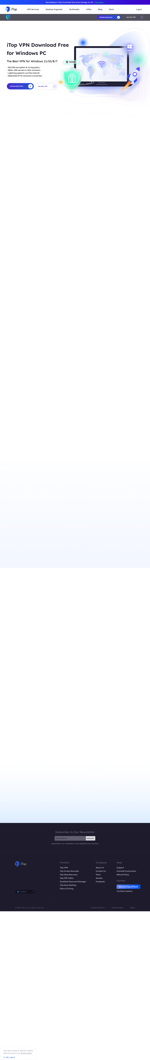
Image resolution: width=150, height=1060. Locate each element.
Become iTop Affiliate (128, 887)
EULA (132, 908)
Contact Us (101, 871)
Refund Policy (123, 874)
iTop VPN (64, 867)
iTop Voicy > (99, 2)
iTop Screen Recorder (69, 871)
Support (120, 867)
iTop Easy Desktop (68, 885)
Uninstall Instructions (126, 871)
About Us (100, 867)
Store (111, 9)
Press (98, 874)
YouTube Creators (125, 891)
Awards (99, 878)
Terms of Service (98, 908)
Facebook (100, 881)
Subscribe (90, 838)
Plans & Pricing (66, 888)
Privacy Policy (117, 908)
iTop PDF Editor (67, 878)
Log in (139, 9)
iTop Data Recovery (68, 874)
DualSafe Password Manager (73, 881)
